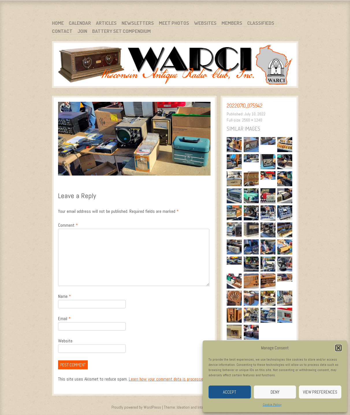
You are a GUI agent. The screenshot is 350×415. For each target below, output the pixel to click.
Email (64, 319)
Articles (106, 23)
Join (82, 31)
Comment (68, 225)
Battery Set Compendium (121, 31)
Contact (62, 31)
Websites (205, 23)
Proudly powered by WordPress (136, 407)
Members (231, 23)
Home (58, 23)
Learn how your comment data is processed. (167, 379)
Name (64, 296)
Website (65, 341)
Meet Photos (174, 23)
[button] (338, 348)
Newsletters (138, 23)
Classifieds (260, 23)
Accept (229, 392)
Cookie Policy (272, 404)
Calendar (80, 23)
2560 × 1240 (252, 120)
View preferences (320, 392)
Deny (275, 392)
